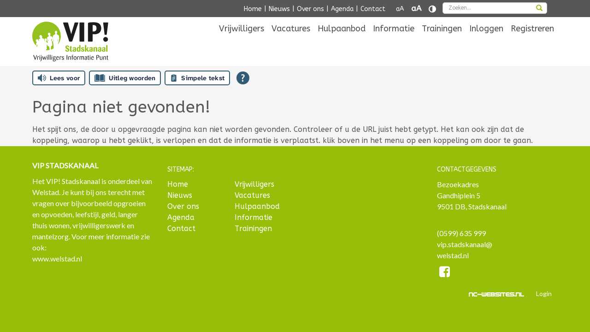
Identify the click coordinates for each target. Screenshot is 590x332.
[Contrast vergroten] (432, 9)
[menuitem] (241, 42)
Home (253, 9)
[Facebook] (445, 273)
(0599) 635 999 (461, 233)
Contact (372, 9)
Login (544, 293)
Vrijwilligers (241, 42)
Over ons (310, 9)
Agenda (342, 9)
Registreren (532, 42)
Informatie (393, 42)
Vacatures (290, 42)
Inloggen (486, 42)
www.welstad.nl (57, 258)
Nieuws (279, 9)
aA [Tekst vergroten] (416, 8)
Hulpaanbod (342, 42)
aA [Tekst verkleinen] (400, 9)
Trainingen (442, 42)
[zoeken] (539, 8)
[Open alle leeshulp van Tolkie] (242, 77)
